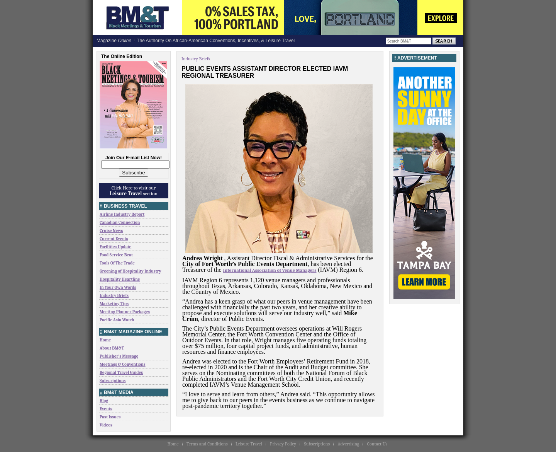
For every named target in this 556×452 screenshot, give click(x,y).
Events (106, 408)
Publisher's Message (119, 356)
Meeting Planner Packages (125, 311)
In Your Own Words (118, 287)
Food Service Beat (116, 255)
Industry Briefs (114, 295)
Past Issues (110, 417)
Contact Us (377, 444)
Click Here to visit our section (134, 190)
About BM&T (112, 348)
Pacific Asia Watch (117, 319)
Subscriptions (112, 380)
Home (105, 340)
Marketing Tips (114, 303)
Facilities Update (115, 246)
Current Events (114, 238)
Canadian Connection (120, 222)
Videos (106, 425)
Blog (104, 400)
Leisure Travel (249, 444)
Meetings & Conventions (123, 364)
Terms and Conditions (207, 444)
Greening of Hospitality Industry (130, 271)
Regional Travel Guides (121, 372)
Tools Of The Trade (117, 263)
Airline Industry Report (122, 214)
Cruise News (111, 230)
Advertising (348, 444)
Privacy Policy (283, 444)
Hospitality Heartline (120, 279)
